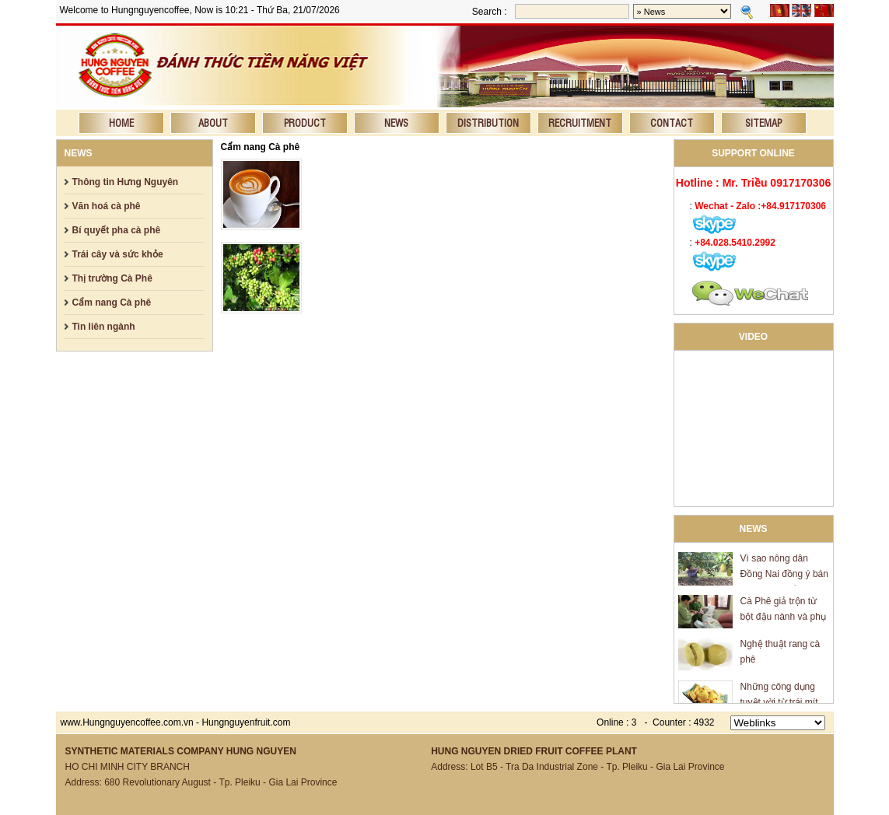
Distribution (488, 122)
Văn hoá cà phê (106, 206)
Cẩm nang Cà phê (112, 302)
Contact (671, 122)
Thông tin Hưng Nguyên (125, 182)
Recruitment (579, 122)
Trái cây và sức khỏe (117, 254)
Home (121, 122)
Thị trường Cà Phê (112, 278)
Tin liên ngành (103, 326)
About (213, 122)
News (396, 122)
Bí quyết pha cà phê (116, 230)
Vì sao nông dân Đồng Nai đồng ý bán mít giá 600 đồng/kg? (784, 576)
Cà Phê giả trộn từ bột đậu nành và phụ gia (783, 619)
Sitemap (763, 122)
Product (305, 122)
